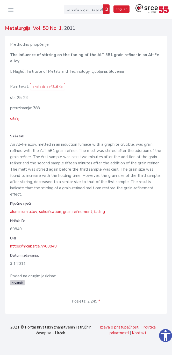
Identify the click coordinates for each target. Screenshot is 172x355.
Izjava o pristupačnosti (119, 327)
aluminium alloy (23, 211)
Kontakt (139, 333)
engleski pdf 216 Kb (47, 87)
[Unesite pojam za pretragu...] (83, 9)
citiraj (14, 118)
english (121, 9)
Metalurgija (18, 28)
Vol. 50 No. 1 (47, 28)
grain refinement (77, 211)
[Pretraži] (106, 9)
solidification (50, 211)
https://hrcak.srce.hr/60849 (33, 246)
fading (99, 211)
